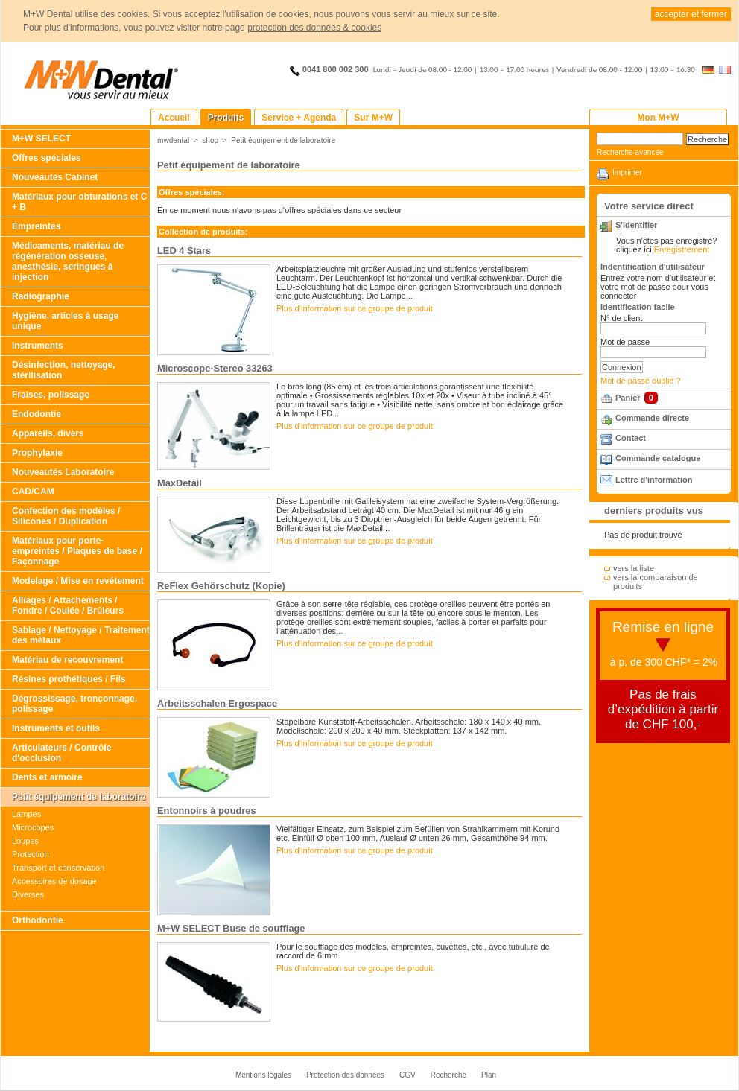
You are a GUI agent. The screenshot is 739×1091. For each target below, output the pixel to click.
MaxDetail (179, 483)
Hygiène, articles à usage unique (65, 321)
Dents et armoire (47, 777)
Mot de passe (625, 341)
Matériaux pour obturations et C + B (79, 201)
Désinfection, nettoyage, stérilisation (63, 370)
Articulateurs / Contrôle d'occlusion (61, 752)
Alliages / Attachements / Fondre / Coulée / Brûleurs (68, 605)
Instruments (37, 345)
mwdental (173, 140)
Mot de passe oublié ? (640, 380)
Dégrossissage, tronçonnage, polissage (74, 703)
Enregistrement (682, 249)
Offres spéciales (46, 158)
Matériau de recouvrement (67, 660)
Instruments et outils (56, 728)
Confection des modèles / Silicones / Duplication (66, 516)
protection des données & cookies (314, 27)
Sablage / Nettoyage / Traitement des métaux (81, 635)
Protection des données (345, 1075)
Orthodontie (37, 920)
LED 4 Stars (184, 250)
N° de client (621, 318)
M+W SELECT (41, 138)
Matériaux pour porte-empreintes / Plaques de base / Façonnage (77, 551)
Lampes (26, 813)
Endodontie (36, 414)
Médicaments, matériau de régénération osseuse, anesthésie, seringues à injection (68, 261)
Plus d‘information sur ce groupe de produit (354, 308)
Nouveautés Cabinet (55, 177)
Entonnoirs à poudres (206, 810)
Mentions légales (263, 1075)
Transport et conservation (58, 867)
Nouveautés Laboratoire (63, 472)
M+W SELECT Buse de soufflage (231, 928)
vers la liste (633, 568)
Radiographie (40, 296)
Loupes (25, 840)
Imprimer (627, 172)
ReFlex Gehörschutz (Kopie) (221, 585)
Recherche (448, 1075)
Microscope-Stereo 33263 (215, 368)
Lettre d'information (653, 479)
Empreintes (36, 226)
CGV (407, 1075)
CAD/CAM (33, 491)
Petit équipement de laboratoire (78, 797)
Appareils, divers (48, 433)
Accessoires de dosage (54, 881)
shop (210, 140)
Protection (30, 854)
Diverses (28, 894)
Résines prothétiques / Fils (69, 679)
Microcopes (33, 827)
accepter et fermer (691, 14)
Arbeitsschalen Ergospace (217, 703)
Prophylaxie (37, 453)
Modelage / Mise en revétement (78, 581)
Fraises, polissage (50, 394)
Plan (488, 1075)
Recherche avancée (630, 152)
